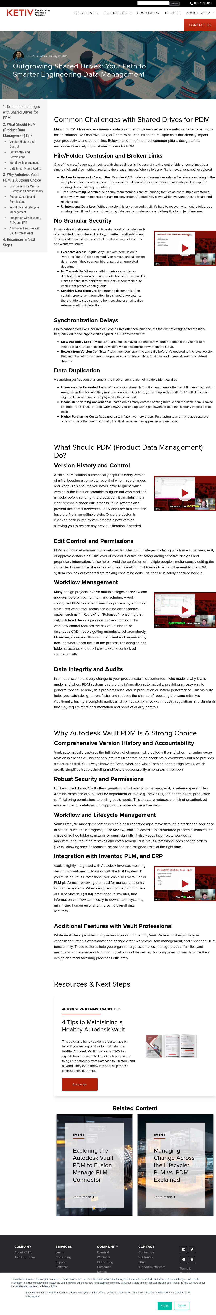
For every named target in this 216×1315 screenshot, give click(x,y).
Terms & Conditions (187, 1271)
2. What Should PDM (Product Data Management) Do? (19, 130)
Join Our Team (24, 1257)
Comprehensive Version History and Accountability (26, 188)
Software (62, 1267)
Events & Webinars (103, 1255)
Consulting (63, 1257)
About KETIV (23, 1252)
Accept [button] (165, 1305)
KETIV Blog (105, 1262)
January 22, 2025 (58, 56)
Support (61, 1262)
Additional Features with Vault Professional (24, 230)
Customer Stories (104, 1269)
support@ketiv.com (151, 1267)
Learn (59, 1252)
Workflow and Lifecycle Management (24, 209)
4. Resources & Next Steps (19, 242)
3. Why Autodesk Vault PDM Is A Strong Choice (22, 177)
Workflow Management (24, 163)
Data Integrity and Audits (25, 168)
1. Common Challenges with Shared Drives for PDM (21, 112)
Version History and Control (22, 144)
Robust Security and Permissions (22, 199)
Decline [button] (182, 1305)
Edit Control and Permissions (19, 154)
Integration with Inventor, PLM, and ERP (25, 220)
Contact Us (146, 1252)
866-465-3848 (200, 3)
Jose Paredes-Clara (36, 56)
